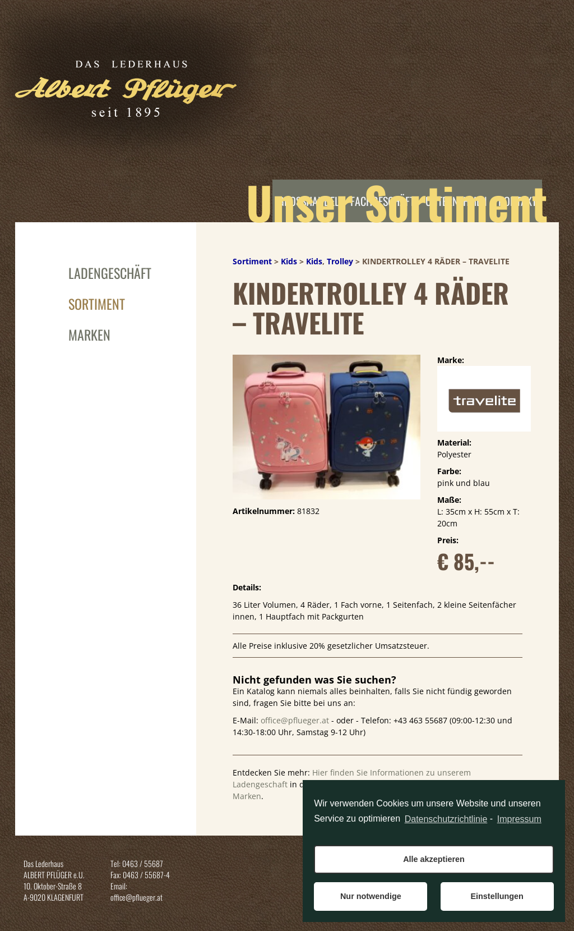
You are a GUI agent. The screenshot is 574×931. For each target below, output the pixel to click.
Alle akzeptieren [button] (434, 859)
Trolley (340, 261)
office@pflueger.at (295, 720)
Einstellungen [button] (496, 896)
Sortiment (96, 303)
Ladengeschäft (109, 273)
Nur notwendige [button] (370, 896)
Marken (89, 334)
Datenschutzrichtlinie (446, 819)
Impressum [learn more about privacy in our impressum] (519, 819)
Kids (289, 261)
